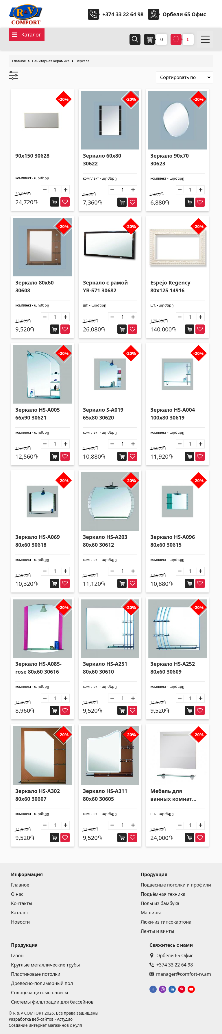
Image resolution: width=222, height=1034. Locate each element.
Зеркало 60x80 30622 (102, 159)
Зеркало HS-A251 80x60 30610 (105, 667)
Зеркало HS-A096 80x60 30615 (172, 540)
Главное (19, 61)
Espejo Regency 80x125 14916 (170, 286)
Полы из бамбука (160, 903)
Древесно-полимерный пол (42, 983)
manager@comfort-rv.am (180, 974)
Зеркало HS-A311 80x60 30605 (105, 794)
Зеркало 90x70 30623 (169, 159)
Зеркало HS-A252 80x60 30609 (172, 667)
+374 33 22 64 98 (122, 14)
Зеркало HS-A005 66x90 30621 (37, 413)
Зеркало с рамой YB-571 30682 (105, 286)
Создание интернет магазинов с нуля (45, 1025)
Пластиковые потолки (35, 974)
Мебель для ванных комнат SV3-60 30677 (171, 795)
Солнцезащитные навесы (39, 992)
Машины (151, 912)
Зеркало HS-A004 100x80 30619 (172, 413)
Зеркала (82, 61)
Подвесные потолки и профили (176, 885)
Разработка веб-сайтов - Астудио (41, 1019)
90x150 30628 (32, 155)
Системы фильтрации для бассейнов (52, 1002)
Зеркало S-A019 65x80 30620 (103, 413)
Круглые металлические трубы (45, 965)
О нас (17, 894)
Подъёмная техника (163, 894)
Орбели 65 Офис (171, 955)
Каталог (20, 912)
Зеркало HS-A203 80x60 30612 (105, 540)
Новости (20, 922)
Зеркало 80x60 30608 (34, 286)
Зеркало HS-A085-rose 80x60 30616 (38, 667)
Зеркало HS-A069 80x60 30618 (37, 540)
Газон (17, 955)
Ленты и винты (157, 931)
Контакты (21, 903)
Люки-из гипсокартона (166, 922)
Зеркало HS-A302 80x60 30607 (37, 794)
